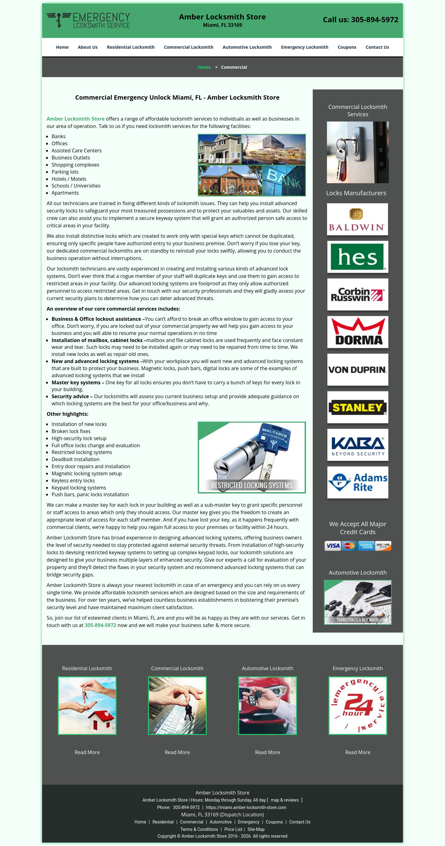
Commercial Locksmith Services (358, 110)
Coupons (347, 47)
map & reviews (285, 800)
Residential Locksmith (131, 47)
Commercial (191, 821)
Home (62, 47)
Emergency (248, 821)
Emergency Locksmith (304, 47)
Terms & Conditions (199, 829)
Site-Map (256, 829)
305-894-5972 (374, 19)
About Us (88, 47)
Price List (233, 829)
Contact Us (377, 47)
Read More (87, 752)
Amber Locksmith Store (75, 118)
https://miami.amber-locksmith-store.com (246, 807)
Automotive (221, 821)
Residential (163, 821)
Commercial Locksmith (188, 47)
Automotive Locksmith (247, 47)
